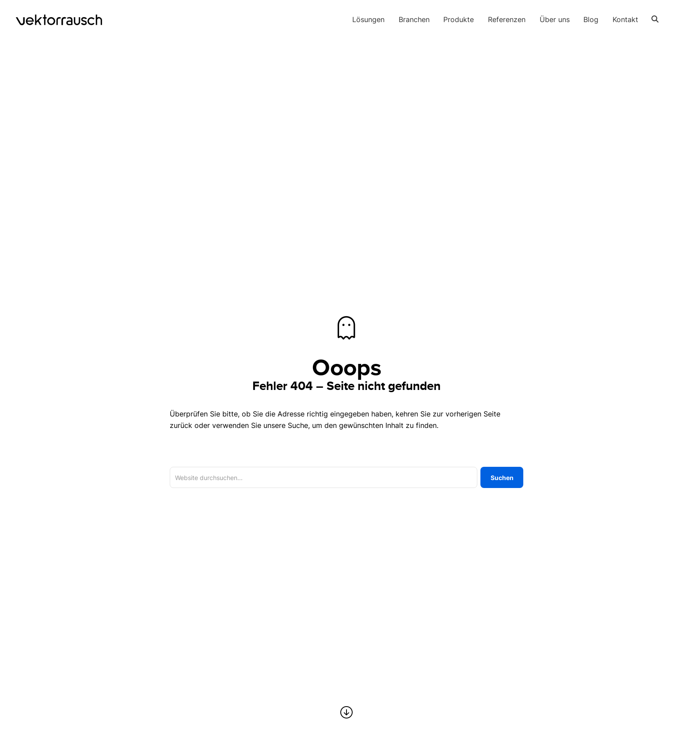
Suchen (502, 477)
